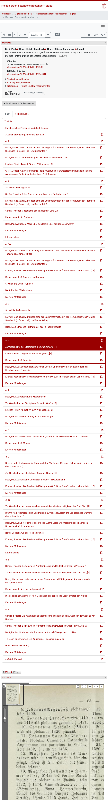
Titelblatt (8, 121)
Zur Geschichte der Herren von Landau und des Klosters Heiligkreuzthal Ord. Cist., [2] (47, 572)
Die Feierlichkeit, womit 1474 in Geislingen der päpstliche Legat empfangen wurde (46, 596)
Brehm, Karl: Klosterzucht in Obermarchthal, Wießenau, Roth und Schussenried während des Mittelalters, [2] (49, 515)
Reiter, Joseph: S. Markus (18, 443)
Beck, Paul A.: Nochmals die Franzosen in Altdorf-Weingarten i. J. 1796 (40, 632)
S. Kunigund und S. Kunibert (19, 283)
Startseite (6, 14)
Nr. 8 (6, 430)
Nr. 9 (6, 456)
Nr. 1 (6, 141)
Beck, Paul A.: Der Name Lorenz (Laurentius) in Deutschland (35, 479)
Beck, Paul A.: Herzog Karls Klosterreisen (25, 396)
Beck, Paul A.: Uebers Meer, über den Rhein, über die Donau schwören (39, 224)
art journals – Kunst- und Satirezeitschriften (28, 86)
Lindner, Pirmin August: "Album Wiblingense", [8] (29, 410)
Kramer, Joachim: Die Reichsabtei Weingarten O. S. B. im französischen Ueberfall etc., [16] (49, 539)
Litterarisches (12, 237)
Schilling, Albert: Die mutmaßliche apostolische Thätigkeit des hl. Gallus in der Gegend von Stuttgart (50, 617)
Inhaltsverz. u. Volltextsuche (19, 103)
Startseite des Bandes (18, 79)
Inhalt (7, 114)
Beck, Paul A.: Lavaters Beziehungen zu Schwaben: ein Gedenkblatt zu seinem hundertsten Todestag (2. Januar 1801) (50, 252)
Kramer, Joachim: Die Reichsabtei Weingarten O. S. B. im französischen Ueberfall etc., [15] (49, 486)
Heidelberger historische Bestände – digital (27, 5)
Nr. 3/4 (7, 244)
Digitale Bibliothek (23, 14)
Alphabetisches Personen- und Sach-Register (26, 128)
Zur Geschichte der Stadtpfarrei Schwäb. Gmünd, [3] (31, 473)
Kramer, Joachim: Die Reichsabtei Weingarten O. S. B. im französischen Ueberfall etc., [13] (49, 270)
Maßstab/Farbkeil (13, 659)
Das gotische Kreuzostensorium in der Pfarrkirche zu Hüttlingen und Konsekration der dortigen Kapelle (48, 581)
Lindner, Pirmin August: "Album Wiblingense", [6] (29, 164)
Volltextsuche (22, 114)
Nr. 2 (6, 181)
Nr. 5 (6, 304)
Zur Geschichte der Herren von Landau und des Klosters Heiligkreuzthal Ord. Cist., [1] (47, 506)
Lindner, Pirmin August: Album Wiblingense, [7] (28, 353)
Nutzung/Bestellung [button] (33, 93)
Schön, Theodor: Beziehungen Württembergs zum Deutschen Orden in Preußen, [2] (46, 625)
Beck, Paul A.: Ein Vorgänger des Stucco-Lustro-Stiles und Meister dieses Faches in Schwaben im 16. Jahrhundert (46, 525)
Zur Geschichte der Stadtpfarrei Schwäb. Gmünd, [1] (31, 347)
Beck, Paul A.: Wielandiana (18, 290)
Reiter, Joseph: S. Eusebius (18, 360)
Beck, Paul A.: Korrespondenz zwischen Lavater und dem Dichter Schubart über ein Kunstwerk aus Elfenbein (46, 368)
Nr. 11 (7, 559)
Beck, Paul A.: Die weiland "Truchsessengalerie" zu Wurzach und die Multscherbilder (47, 436)
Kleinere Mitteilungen (15, 230)
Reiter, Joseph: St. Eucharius (19, 217)
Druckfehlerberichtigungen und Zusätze (24, 134)
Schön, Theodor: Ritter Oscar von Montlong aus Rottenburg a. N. (37, 194)
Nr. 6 (6, 340)
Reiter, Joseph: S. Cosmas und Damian (24, 277)
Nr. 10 (7, 500)
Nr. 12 (7, 609)
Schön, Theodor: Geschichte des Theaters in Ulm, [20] (31, 210)
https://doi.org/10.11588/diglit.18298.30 (25, 67)
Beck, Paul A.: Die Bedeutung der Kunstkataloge (29, 416)
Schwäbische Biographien (18, 187)
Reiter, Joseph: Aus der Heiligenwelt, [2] (24, 589)
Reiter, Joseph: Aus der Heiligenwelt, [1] (24, 533)
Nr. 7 (6, 390)
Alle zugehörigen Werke (19, 82)
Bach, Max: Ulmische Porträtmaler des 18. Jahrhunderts (33, 327)
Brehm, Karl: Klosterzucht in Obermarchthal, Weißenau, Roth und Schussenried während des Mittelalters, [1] (48, 465)
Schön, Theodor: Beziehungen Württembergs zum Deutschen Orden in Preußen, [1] (46, 566)
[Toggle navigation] (103, 26)
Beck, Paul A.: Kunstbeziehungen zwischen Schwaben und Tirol (36, 157)
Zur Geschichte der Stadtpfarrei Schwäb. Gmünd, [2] (31, 403)
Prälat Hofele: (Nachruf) (17, 645)
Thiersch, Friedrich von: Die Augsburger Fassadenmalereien (34, 639)
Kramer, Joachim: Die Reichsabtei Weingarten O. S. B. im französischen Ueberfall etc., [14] (49, 376)
